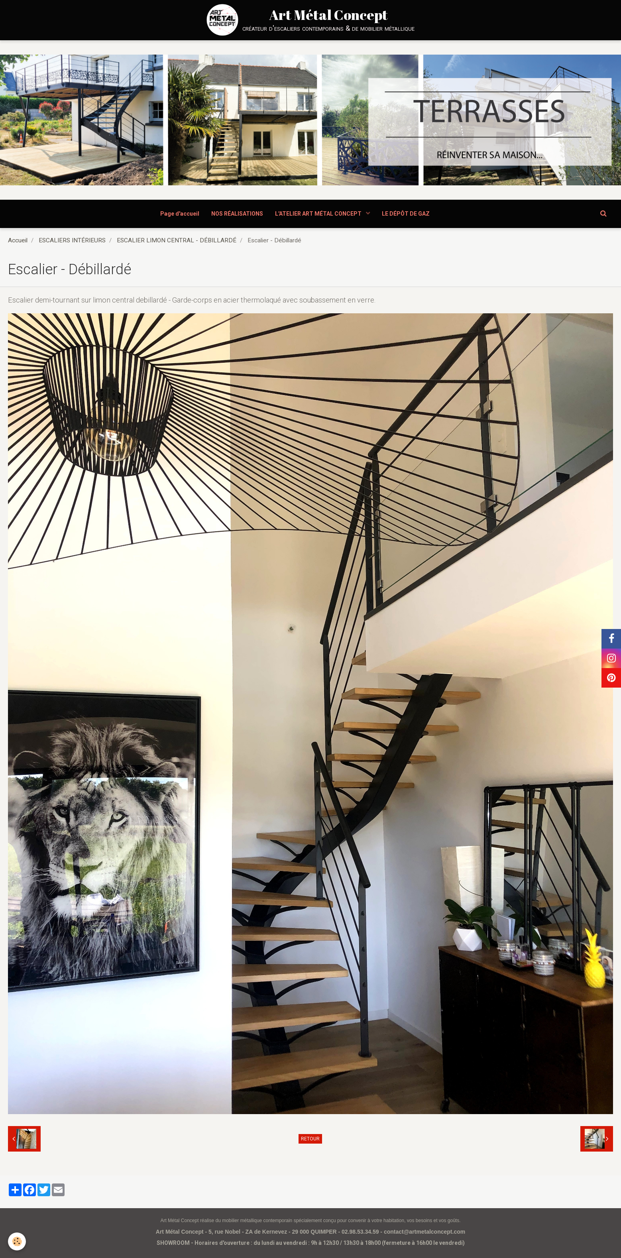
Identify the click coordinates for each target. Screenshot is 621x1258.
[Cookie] (17, 1241)
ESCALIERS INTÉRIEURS (72, 240)
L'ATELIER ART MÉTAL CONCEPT (319, 213)
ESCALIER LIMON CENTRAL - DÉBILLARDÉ (176, 240)
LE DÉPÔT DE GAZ (406, 213)
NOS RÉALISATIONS (237, 213)
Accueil (18, 240)
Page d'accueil (179, 213)
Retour (310, 1139)
